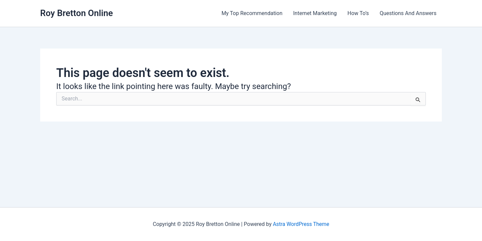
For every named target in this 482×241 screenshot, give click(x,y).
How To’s (358, 13)
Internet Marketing (315, 13)
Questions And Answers (408, 13)
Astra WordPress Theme (301, 224)
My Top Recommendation (252, 13)
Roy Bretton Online (76, 13)
